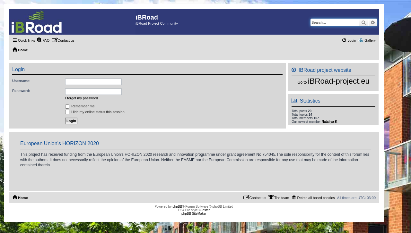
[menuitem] (43, 40)
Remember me (80, 106)
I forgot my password (81, 98)
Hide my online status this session (95, 112)
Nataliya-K (329, 121)
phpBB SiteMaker (193, 213)
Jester (205, 210)
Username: (21, 81)
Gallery (370, 40)
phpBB (177, 206)
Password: (21, 91)
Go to (302, 82)
